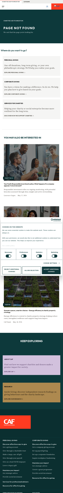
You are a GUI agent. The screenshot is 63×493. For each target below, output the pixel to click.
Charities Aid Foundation (11, 1)
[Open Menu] (3, 6)
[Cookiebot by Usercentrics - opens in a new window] (52, 220)
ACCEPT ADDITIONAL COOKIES (51, 270)
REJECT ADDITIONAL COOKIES (11, 270)
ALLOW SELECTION (32, 270)
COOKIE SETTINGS (50, 263)
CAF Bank (27, 1)
